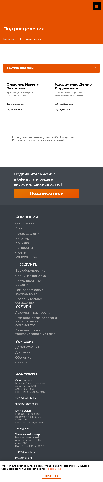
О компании (25, 223)
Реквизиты (24, 248)
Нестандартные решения (28, 283)
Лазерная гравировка (32, 312)
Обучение (23, 357)
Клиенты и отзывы (22, 240)
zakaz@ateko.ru (24, 428)
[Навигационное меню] (96, 6)
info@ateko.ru (23, 457)
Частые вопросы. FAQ (26, 254)
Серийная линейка (30, 276)
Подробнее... (54, 469)
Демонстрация (27, 347)
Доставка (22, 352)
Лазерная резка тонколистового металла (35, 332)
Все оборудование (30, 270)
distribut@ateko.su (16, 104)
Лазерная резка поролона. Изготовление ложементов (36, 321)
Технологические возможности (29, 291)
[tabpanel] (51, 109)
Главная (8, 39)
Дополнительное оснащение (29, 300)
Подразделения (28, 234)
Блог (19, 228)
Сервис (21, 363)
